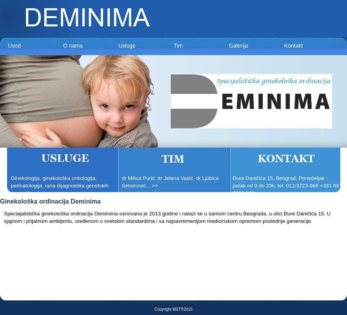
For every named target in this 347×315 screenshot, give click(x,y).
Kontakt (293, 46)
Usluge (127, 46)
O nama (73, 46)
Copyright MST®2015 (173, 309)
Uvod (14, 46)
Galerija (238, 46)
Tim (178, 46)
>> (55, 193)
